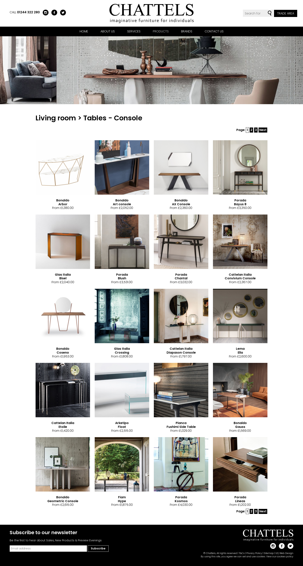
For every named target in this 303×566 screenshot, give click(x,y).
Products (161, 31)
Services (133, 31)
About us (107, 31)
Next (262, 130)
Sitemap (269, 553)
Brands (186, 31)
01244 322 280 (28, 12)
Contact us (214, 31)
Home (84, 31)
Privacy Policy (254, 553)
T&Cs (242, 553)
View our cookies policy (279, 556)
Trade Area (285, 13)
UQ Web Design (284, 553)
